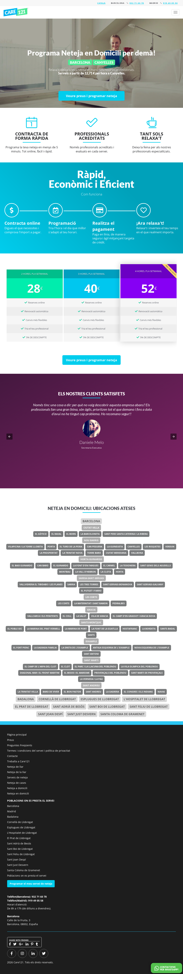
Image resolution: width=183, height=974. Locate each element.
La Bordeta (148, 628)
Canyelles (134, 546)
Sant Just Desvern (81, 714)
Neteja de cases (16, 782)
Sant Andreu (91, 685)
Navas (161, 691)
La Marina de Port (76, 628)
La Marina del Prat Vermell (43, 628)
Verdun (169, 546)
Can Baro (42, 565)
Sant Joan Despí (50, 714)
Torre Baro (94, 552)
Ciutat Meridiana (116, 552)
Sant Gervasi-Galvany (150, 584)
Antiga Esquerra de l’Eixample (111, 647)
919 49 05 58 (170, 3)
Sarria (71, 584)
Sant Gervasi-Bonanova (117, 584)
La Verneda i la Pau (91, 679)
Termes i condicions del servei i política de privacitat (38, 750)
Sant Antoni (91, 653)
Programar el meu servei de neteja (31, 883)
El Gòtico (41, 533)
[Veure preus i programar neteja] (91, 96)
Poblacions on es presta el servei (26, 875)
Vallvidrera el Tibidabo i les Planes (41, 584)
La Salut (81, 616)
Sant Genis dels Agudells (155, 565)
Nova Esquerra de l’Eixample (151, 647)
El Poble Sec (15, 628)
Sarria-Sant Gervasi (91, 578)
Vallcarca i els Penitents (42, 616)
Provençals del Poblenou (110, 672)
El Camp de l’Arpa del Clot (40, 666)
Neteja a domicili (17, 788)
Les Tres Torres (89, 584)
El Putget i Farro (91, 590)
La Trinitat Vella (28, 691)
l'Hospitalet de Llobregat (144, 699)
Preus (10, 740)
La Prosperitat (49, 552)
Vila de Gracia (99, 616)
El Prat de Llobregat (19, 838)
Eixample (91, 641)
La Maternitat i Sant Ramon (91, 603)
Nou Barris (91, 540)
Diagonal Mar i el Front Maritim (39, 672)
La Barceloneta (90, 533)
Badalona (26, 699)
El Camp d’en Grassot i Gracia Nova (134, 616)
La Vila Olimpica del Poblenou (139, 666)
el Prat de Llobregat (31, 707)
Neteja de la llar (16, 772)
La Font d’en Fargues (85, 565)
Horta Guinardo (91, 559)
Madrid (11, 811)
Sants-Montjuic (91, 622)
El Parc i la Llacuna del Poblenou (95, 666)
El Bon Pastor (72, 691)
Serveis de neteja (17, 777)
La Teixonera (127, 565)
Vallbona (137, 552)
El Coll (67, 616)
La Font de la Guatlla (105, 628)
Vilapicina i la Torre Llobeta (25, 546)
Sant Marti (91, 660)
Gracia (91, 609)
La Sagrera (112, 691)
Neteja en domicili (18, 793)
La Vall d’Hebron (85, 571)
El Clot (65, 666)
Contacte (12, 756)
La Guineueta (115, 546)
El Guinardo (60, 565)
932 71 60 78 (137, 3)
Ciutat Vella (91, 527)
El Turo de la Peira (71, 546)
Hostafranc (130, 628)
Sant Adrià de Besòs (69, 707)
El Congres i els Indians (138, 691)
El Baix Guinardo (22, 565)
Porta (51, 546)
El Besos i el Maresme (77, 672)
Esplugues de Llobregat (100, 699)
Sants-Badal (167, 628)
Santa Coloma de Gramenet (122, 714)
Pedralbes (118, 603)
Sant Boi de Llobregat (107, 707)
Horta (119, 571)
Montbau (64, 571)
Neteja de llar (15, 766)
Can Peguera (94, 546)
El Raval (56, 533)
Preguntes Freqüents (19, 745)
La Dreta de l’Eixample (74, 647)
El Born (71, 533)
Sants (91, 634)
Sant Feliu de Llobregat (149, 707)
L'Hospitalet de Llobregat (22, 832)
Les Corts (91, 597)
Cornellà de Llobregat (57, 699)
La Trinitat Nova (72, 552)
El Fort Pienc (21, 647)
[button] (9, 437)
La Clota (106, 571)
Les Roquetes (152, 546)
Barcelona (91, 521)
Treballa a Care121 (18, 761)
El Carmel (109, 565)
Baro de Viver (51, 691)
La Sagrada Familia (45, 647)
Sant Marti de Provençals (147, 672)
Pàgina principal (17, 734)
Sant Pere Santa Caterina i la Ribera (126, 533)
